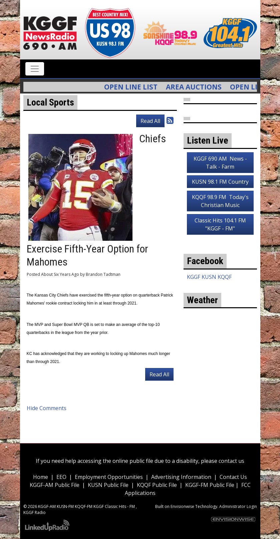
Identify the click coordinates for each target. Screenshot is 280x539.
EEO (61, 477)
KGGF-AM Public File (54, 485)
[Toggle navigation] (34, 68)
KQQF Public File (157, 485)
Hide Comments (46, 408)
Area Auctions (200, 87)
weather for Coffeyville (220, 384)
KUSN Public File (108, 485)
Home (40, 477)
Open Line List (137, 87)
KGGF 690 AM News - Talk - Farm (220, 162)
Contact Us (233, 477)
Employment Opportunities (109, 477)
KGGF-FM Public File (210, 485)
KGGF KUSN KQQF (209, 277)
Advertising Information (181, 477)
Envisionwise (182, 506)
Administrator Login (238, 506)
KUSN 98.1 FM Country (220, 181)
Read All (150, 121)
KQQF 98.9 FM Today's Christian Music (220, 201)
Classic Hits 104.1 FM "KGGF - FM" (220, 224)
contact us (231, 461)
